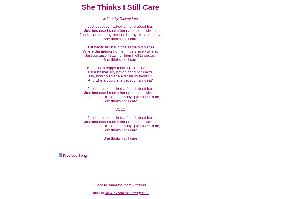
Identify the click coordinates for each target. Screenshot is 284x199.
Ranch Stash (13, 71)
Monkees (10, 116)
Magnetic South (16, 50)
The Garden (13, 108)
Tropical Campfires (18, 95)
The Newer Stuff (16, 87)
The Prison (12, 75)
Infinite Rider (13, 83)
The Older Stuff (15, 91)
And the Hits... (14, 66)
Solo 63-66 (12, 112)
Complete (11, 104)
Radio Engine (14, 79)
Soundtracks (13, 120)
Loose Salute (14, 54)
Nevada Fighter (15, 58)
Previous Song (73, 155)
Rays (7, 100)
